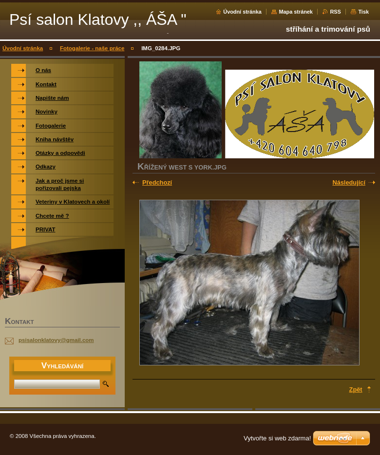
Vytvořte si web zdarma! (277, 438)
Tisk (363, 12)
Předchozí (157, 182)
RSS (335, 12)
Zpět (355, 389)
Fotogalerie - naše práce (92, 48)
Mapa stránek (296, 12)
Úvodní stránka (242, 12)
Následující (348, 182)
